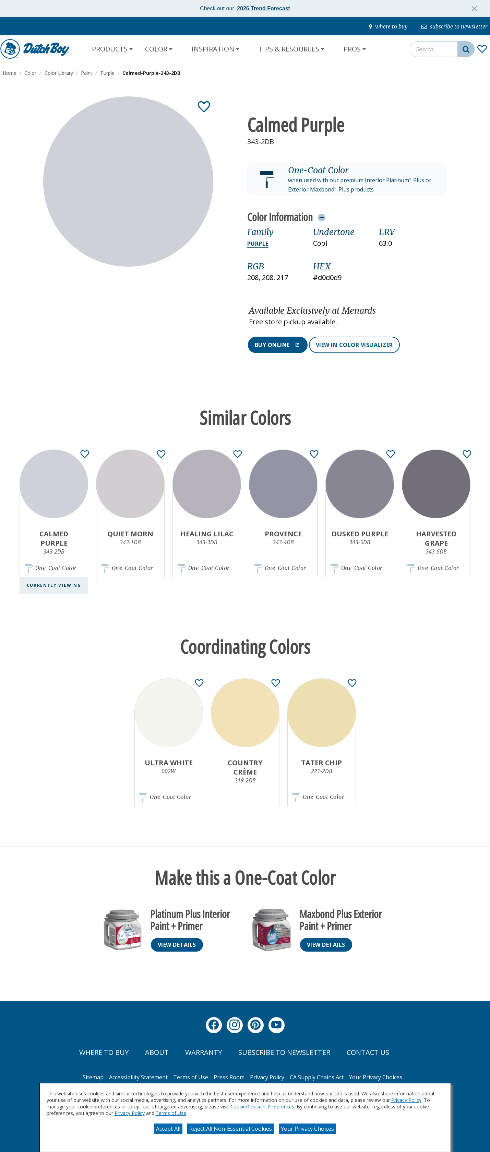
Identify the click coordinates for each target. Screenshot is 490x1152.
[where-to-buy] (388, 26)
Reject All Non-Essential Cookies (230, 1128)
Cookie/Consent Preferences (262, 1106)
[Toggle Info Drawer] (321, 217)
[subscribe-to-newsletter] (454, 26)
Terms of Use (171, 1113)
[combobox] (442, 49)
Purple (257, 243)
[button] (347, 179)
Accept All (168, 1128)
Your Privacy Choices (307, 1128)
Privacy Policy (406, 1100)
